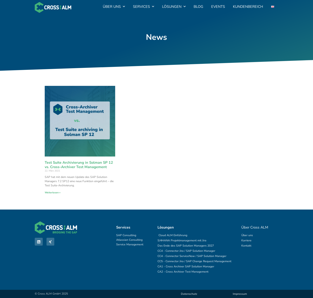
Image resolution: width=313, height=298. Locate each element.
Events (218, 6)
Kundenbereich (248, 6)
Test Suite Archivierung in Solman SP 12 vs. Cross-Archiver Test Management (79, 164)
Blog (198, 6)
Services (143, 6)
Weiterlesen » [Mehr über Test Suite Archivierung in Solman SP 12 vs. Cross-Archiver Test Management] (52, 192)
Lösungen (174, 6)
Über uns (114, 6)
